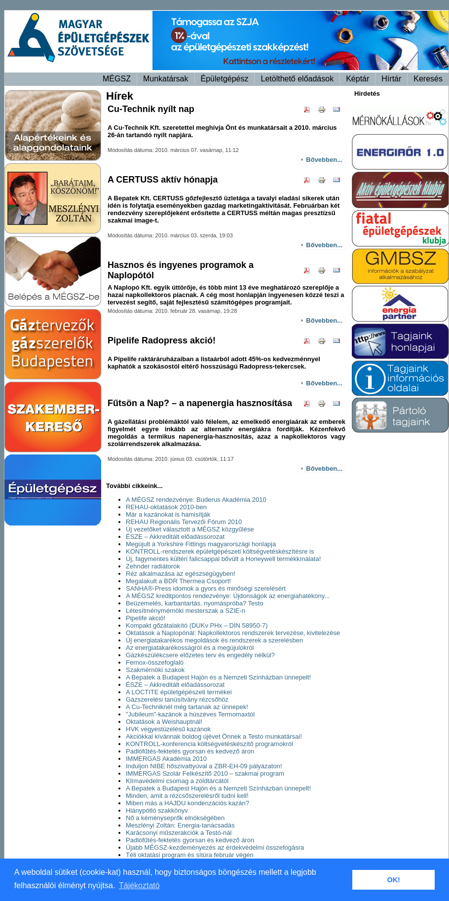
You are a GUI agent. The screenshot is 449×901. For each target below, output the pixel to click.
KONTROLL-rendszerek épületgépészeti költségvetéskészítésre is (220, 551)
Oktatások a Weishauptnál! (164, 721)
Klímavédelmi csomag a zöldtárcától (177, 781)
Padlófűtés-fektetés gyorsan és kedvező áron (190, 751)
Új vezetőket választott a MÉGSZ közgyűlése (190, 529)
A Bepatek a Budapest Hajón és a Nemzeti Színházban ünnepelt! (218, 677)
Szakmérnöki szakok (155, 670)
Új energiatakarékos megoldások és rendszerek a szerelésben (214, 640)
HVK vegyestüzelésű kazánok (168, 729)
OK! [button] (393, 880)
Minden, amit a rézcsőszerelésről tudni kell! (187, 795)
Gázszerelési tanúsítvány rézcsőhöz (177, 699)
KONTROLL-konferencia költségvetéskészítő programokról (209, 744)
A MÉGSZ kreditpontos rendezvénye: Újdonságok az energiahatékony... (228, 596)
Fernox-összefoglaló (155, 662)
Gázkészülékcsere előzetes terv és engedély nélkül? (200, 655)
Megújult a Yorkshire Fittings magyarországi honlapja (201, 544)
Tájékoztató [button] (139, 885)
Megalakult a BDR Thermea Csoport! (178, 581)
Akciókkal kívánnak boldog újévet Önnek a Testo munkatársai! (214, 736)
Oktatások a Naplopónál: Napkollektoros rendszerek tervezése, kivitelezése (233, 633)
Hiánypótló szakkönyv (157, 810)
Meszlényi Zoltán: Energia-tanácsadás (180, 825)
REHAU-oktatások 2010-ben (166, 507)
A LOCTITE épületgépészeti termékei (179, 692)
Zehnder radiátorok (153, 566)
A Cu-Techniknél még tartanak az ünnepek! (187, 707)
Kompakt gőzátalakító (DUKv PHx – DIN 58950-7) (197, 625)
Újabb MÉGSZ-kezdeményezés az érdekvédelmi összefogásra (215, 847)
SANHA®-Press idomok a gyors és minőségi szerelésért (206, 588)
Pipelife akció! (145, 618)
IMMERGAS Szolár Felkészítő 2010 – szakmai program (205, 773)
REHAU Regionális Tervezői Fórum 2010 (184, 522)
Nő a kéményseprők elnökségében (175, 818)
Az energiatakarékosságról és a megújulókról (190, 647)
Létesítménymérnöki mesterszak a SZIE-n (185, 610)
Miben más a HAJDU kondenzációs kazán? (187, 803)
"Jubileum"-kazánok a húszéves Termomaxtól (190, 714)
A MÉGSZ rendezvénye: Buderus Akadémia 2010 (196, 499)
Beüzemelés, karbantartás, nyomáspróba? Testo (194, 603)
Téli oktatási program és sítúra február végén (190, 855)
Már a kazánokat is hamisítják (168, 514)
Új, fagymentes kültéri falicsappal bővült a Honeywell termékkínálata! (223, 559)
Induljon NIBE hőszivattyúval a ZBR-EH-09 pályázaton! (204, 766)
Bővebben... (324, 159)
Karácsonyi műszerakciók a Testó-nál (178, 832)
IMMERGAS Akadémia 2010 (166, 758)
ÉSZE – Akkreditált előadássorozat (175, 536)
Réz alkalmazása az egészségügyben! (180, 573)
